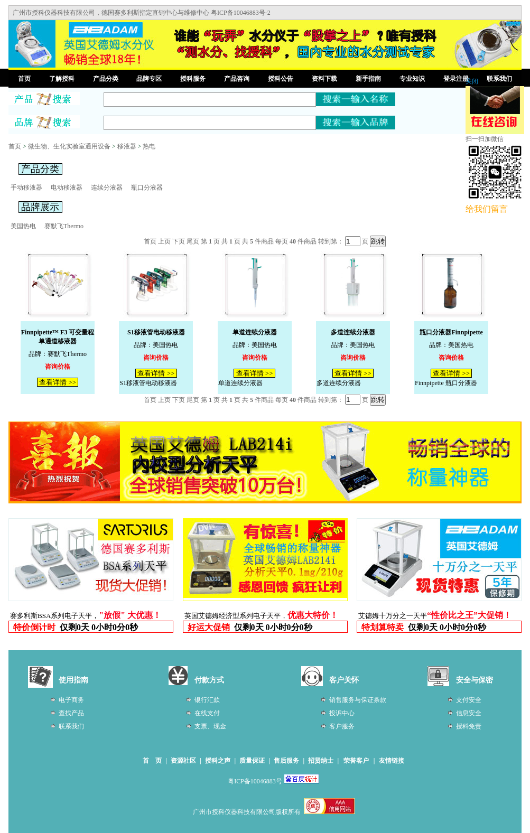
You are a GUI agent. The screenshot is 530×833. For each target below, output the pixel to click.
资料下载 (324, 78)
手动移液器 (26, 187)
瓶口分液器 (147, 187)
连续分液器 (107, 187)
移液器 (126, 146)
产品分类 (105, 78)
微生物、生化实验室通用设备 (69, 146)
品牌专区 (149, 78)
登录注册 (456, 78)
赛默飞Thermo (63, 226)
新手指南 (368, 78)
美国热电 (23, 226)
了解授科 (62, 78)
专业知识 (412, 78)
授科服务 (193, 78)
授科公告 (280, 78)
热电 (149, 146)
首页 (24, 78)
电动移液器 (66, 187)
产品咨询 (236, 78)
